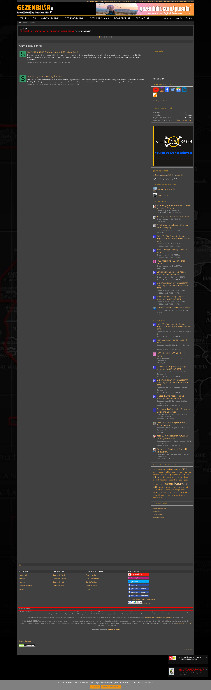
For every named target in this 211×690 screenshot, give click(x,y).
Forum (23, 18)
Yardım (88, 589)
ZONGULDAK (64, 62)
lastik (155, 487)
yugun (163, 175)
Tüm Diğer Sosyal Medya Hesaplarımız (141, 599)
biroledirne (171, 175)
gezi (180, 480)
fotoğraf (163, 480)
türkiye (161, 495)
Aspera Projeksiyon (158, 517)
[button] (28, 18)
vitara (168, 495)
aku (164, 469)
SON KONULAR (159, 320)
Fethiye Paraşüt (184, 120)
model (161, 487)
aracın (155, 472)
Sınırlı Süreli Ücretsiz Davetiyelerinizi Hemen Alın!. (191, 672)
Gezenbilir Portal (59, 586)
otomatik (170, 490)
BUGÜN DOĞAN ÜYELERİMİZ (164, 184)
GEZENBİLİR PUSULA (94, 1)
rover (155, 492)
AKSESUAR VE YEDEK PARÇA (168, 246)
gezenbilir (173, 480)
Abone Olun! (139, 603)
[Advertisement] (172, 541)
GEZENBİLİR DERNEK (126, 1)
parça (177, 490)
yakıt (178, 495)
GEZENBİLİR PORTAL (110, 1)
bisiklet (167, 472)
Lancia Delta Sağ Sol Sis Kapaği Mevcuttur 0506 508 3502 (171, 273)
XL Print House (157, 511)
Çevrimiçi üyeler (160, 171)
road (183, 490)
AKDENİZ (160, 232)
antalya (177, 469)
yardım (184, 495)
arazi (161, 472)
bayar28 (179, 175)
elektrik (156, 480)
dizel (174, 477)
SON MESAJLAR (159, 202)
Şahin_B (30, 62)
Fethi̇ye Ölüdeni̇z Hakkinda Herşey (173, 307)
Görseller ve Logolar (25, 586)
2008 (155, 469)
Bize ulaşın (188, 650)
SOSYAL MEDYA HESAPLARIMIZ (161, 1)
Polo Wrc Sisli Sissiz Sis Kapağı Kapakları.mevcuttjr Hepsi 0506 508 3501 (173, 239)
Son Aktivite (22, 23)
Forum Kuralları (91, 575)
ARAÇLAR (161, 268)
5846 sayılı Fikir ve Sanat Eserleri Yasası (158, 617)
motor (181, 487)
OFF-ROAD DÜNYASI (75, 18)
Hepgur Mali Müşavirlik (159, 508)
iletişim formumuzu (184, 623)
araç (184, 469)
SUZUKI (160, 432)
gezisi (186, 480)
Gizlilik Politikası (92, 582)
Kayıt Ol (33, 23)
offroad (161, 490)
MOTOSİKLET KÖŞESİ (165, 459)
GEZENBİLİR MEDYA (142, 1)
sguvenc (163, 195)
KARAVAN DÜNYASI (50, 18)
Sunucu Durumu (25, 641)
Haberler (22, 582)
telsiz (155, 495)
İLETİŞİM (191, 1)
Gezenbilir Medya (59, 582)
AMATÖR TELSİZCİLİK (70, 84)
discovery (167, 477)
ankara (170, 469)
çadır (174, 472)
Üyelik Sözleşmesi (92, 578)
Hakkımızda (23, 575)
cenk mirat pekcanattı (170, 475)
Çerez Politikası (91, 586)
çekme (180, 472)
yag (173, 495)
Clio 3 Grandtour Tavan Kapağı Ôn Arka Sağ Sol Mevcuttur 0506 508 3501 (172, 285)
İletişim (21, 589)
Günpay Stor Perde (158, 514)
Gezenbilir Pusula (59, 575)
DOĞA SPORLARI (122, 18)
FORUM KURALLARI (180, 1)
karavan (180, 484)
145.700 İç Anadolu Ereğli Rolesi (44, 76)
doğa (180, 477)
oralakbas (156, 175)
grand (155, 484)
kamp (168, 484)
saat (160, 492)
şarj (164, 492)
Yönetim (22, 578)
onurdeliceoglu (167, 189)
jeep (161, 484)
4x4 (160, 469)
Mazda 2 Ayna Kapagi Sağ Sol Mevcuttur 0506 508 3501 (170, 298)
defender (157, 477)
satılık (170, 492)
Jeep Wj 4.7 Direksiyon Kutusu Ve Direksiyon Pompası (172, 437)
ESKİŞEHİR (161, 221)
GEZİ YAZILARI (143, 18)
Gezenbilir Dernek (59, 578)
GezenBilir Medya (114, 629)
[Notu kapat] (206, 657)
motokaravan (171, 487)
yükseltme (157, 498)
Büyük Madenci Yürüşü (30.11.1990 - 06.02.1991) (52, 52)
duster (186, 477)
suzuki (176, 492)
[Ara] (188, 18)
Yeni (34, 18)
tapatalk (183, 492)
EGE (158, 315)
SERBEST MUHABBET (165, 419)
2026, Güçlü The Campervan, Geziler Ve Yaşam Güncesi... (174, 206)
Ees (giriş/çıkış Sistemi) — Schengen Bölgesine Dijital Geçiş (173, 410)
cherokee (185, 475)
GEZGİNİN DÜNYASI (99, 18)
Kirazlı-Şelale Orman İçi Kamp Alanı (173, 216)
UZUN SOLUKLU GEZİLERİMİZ (169, 213)
